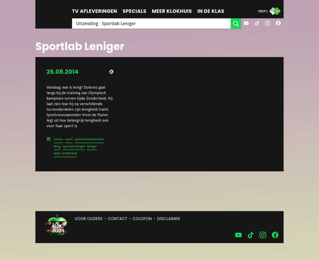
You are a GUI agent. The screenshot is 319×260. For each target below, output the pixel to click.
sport (69, 139)
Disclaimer (168, 218)
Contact (117, 218)
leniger (92, 146)
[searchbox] (151, 23)
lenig (57, 146)
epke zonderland (65, 153)
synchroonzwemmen (89, 139)
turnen (58, 139)
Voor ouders (89, 218)
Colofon (142, 218)
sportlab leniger (74, 146)
